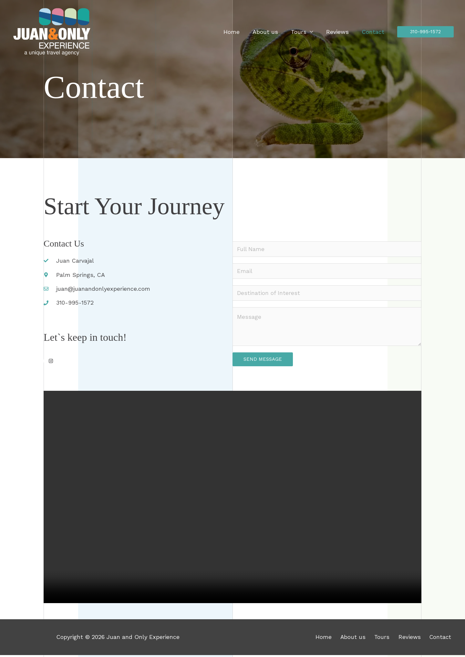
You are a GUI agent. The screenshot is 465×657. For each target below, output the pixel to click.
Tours (302, 31)
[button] (425, 31)
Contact (373, 31)
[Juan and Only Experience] (51, 31)
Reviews (339, 31)
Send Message (262, 361)
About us (270, 31)
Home (237, 31)
